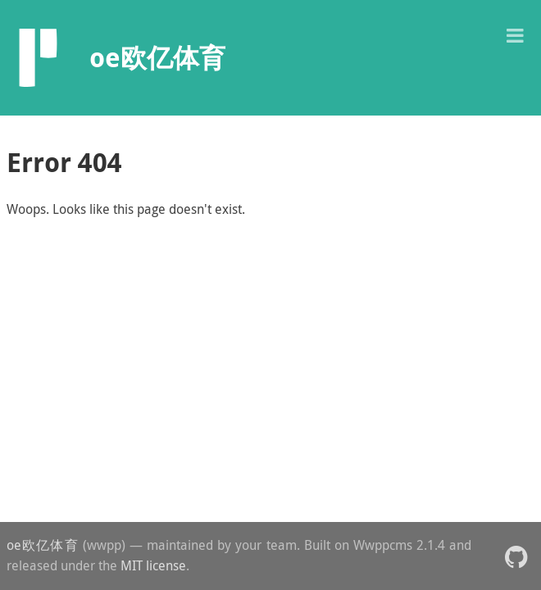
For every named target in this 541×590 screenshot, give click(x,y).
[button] (514, 34)
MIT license (153, 565)
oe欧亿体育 (43, 545)
